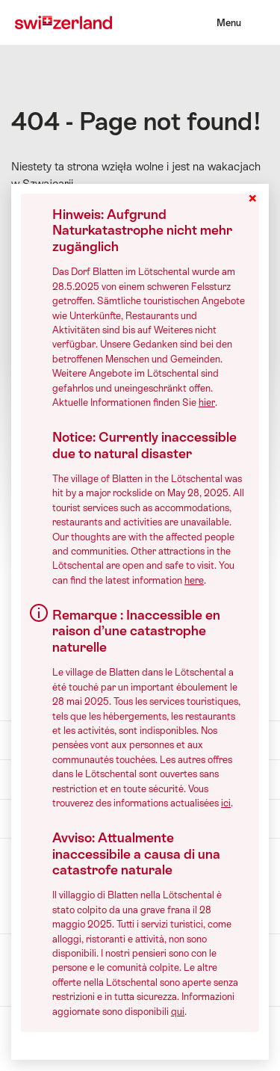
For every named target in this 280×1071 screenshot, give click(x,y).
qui (177, 1011)
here (194, 580)
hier (207, 402)
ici (226, 803)
